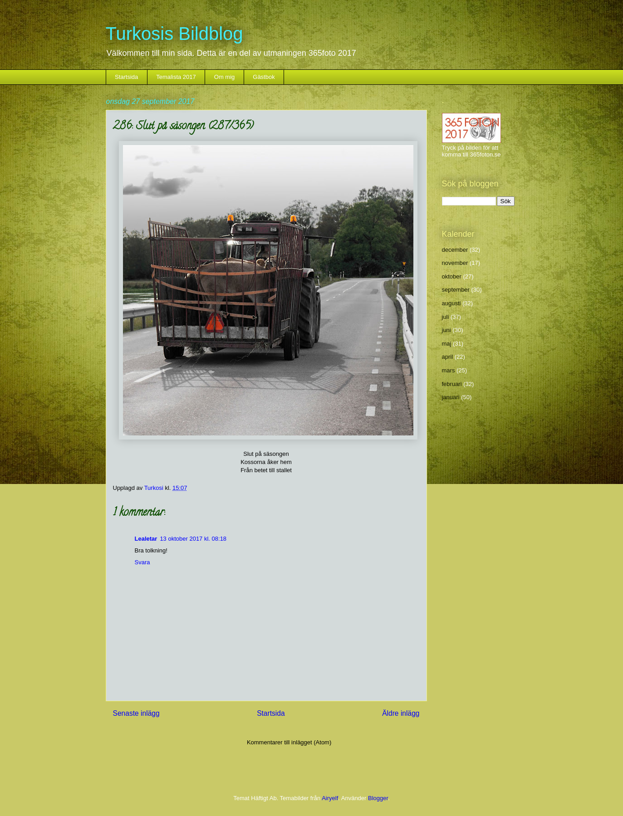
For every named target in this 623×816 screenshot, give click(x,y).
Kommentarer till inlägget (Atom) (289, 742)
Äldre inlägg (400, 713)
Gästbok (264, 76)
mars (448, 370)
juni (446, 330)
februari (452, 384)
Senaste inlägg (136, 713)
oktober (451, 276)
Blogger (378, 798)
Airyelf (330, 798)
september (456, 289)
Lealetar (146, 538)
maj (446, 343)
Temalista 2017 (176, 76)
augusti (451, 303)
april (447, 356)
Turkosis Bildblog (174, 34)
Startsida (126, 76)
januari (451, 397)
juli (445, 316)
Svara (142, 562)
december (455, 249)
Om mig (224, 76)
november (455, 262)
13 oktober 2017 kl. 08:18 (193, 538)
